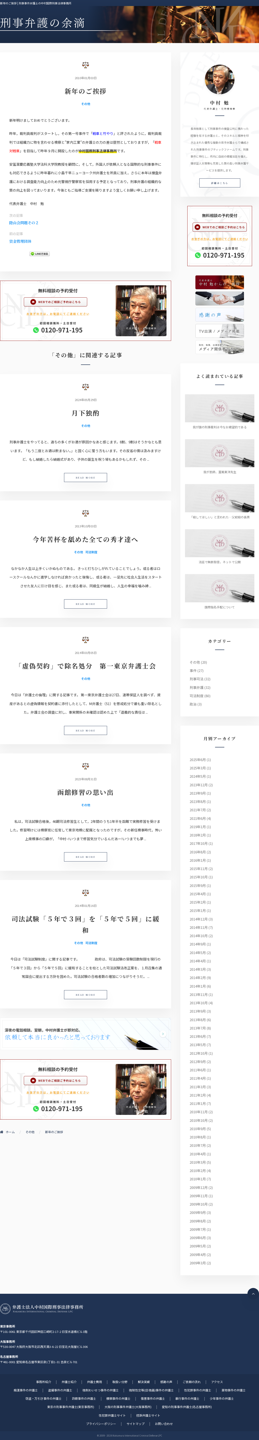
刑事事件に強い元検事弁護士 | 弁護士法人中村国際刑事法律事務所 (41, 1309)
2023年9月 (198, 793)
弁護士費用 (94, 1382)
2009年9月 (198, 1212)
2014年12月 (199, 919)
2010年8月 (198, 1137)
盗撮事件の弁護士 (60, 1390)
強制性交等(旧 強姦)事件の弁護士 (151, 1390)
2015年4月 (198, 893)
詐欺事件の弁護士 (84, 1398)
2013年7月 (198, 1028)
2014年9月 (198, 944)
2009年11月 (199, 1195)
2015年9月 (198, 885)
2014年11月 (199, 927)
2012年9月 (198, 1061)
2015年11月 (199, 868)
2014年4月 (198, 960)
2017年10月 (199, 843)
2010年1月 (198, 1178)
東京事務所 (7, 1326)
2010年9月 (198, 1128)
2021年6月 (198, 818)
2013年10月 (199, 1002)
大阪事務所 (7, 1341)
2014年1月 (198, 986)
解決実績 (144, 1382)
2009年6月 (198, 1237)
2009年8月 (198, 1221)
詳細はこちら (219, 183)
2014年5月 (198, 952)
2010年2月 (198, 1170)
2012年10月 (199, 1053)
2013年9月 (198, 1011)
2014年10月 (199, 935)
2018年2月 (198, 835)
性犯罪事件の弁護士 (197, 1390)
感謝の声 (166, 1382)
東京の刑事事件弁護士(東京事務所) (70, 1407)
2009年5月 (198, 1246)
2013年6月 (198, 1036)
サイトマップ (135, 1423)
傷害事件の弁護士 (153, 1398)
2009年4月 (198, 1254)
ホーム (7, 1132)
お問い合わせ (164, 1423)
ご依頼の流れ (192, 1382)
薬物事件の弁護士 (234, 1390)
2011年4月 (198, 1078)
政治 (193, 704)
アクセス (217, 1382)
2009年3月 (198, 1262)
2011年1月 (198, 1103)
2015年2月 (198, 902)
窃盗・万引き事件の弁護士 (43, 1398)
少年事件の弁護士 (222, 1398)
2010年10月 (199, 1120)
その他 (85, 104)
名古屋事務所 (9, 1356)
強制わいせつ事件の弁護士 (101, 1390)
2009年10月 (199, 1204)
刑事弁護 (197, 687)
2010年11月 (199, 1111)
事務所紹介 (43, 1382)
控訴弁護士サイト (148, 1415)
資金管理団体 (20, 241)
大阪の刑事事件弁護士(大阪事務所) (128, 1407)
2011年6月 (198, 1069)
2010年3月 (198, 1162)
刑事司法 (197, 678)
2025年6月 (198, 759)
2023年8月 (198, 801)
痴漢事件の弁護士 (26, 1390)
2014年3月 (198, 969)
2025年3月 (198, 767)
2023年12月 (199, 784)
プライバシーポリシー (101, 1423)
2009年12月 (199, 1187)
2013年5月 (198, 1044)
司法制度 (91, 552)
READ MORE (86, 477)
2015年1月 (198, 910)
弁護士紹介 (69, 1382)
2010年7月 (198, 1145)
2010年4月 (198, 1153)
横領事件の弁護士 (118, 1398)
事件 (193, 670)
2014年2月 (198, 977)
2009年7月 (198, 1229)
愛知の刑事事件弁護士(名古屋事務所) (187, 1407)
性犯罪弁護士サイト (112, 1415)
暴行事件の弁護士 (187, 1398)
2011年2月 (198, 1095)
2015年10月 (199, 876)
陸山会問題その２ (24, 222)
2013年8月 (198, 1019)
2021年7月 (198, 809)
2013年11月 (199, 994)
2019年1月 (198, 826)
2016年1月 (198, 860)
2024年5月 (198, 776)
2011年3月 (198, 1086)
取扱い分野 (119, 1382)
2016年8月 (198, 851)
